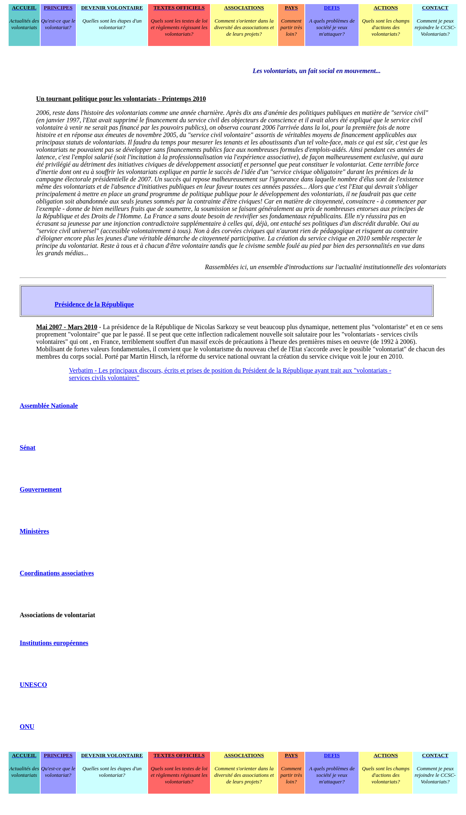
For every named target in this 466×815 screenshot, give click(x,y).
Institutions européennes (54, 642)
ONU (27, 726)
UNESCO (33, 684)
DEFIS (332, 8)
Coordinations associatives (57, 573)
